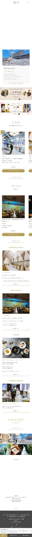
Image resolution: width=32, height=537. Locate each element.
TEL (3, 535)
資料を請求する (25, 535)
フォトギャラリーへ (16, 427)
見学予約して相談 (13, 234)
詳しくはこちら (15, 532)
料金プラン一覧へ (16, 241)
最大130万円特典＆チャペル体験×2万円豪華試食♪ (12, 158)
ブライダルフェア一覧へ (16, 177)
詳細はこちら (16, 284)
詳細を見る (13, 167)
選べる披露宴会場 (6, 315)
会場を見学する (13, 535)
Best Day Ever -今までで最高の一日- (10, 403)
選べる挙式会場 (6, 272)
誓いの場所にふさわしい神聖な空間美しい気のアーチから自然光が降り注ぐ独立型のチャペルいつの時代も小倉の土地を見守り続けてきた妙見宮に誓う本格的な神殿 (15, 278)
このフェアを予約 (13, 170)
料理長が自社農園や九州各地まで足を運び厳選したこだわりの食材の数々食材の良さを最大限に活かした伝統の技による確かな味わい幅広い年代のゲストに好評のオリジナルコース (11, 367)
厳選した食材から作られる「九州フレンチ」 (12, 360)
